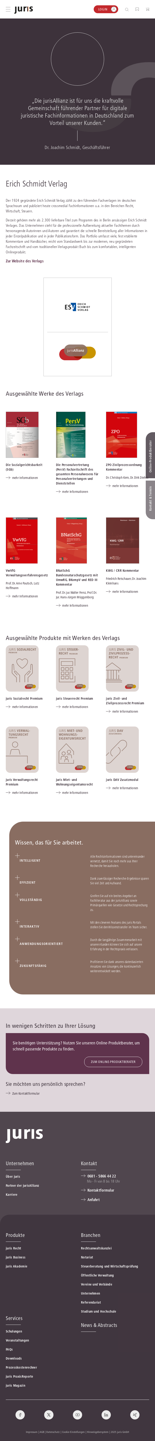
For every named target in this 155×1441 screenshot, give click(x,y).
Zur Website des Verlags (25, 261)
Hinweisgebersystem (97, 1432)
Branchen (90, 1235)
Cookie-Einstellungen (73, 1432)
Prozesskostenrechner (21, 1367)
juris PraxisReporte (19, 1376)
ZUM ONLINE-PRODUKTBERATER (113, 1062)
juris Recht (13, 1248)
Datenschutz (53, 1432)
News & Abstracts (99, 1325)
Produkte (15, 1235)
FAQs (9, 1349)
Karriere (11, 1195)
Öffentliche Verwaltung (97, 1275)
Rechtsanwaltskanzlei (96, 1248)
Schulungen (14, 1331)
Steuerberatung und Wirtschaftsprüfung (109, 1266)
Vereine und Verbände (96, 1284)
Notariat (87, 1257)
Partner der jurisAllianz (22, 1185)
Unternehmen (90, 1293)
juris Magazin (15, 1385)
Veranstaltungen (17, 1340)
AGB (42, 1432)
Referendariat (91, 1302)
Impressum (31, 1432)
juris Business (15, 1257)
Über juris (13, 1176)
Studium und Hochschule (98, 1311)
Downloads (14, 1358)
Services (14, 1318)
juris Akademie (16, 1266)
